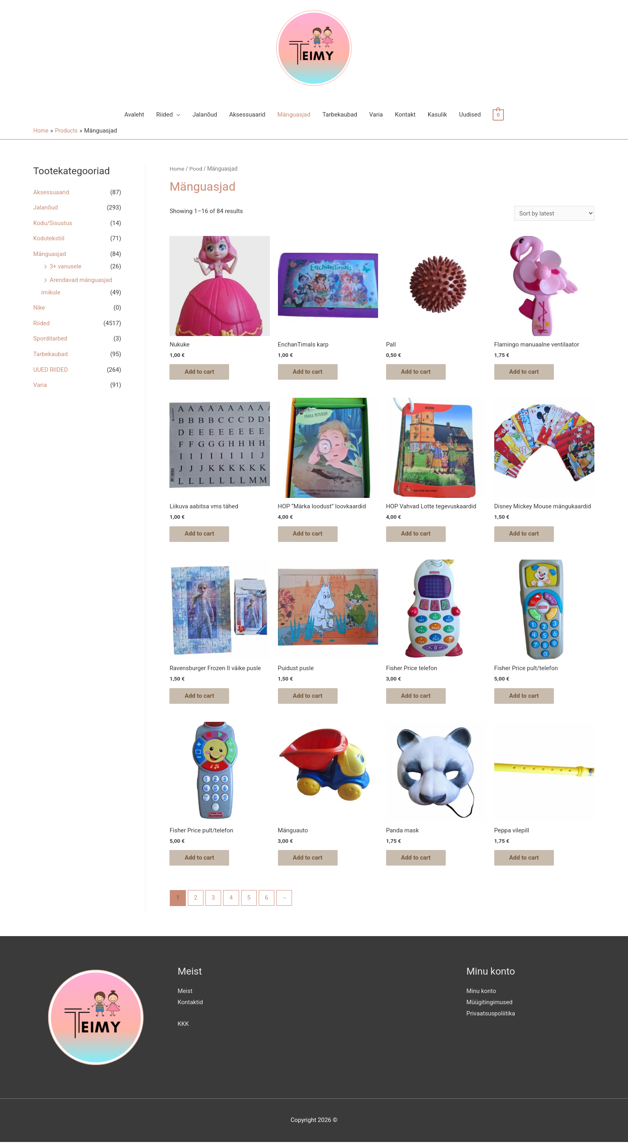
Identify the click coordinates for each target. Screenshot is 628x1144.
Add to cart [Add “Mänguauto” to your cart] (309, 859)
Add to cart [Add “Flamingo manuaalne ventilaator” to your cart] (525, 372)
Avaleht (134, 114)
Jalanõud (204, 114)
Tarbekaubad (339, 114)
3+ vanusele (66, 264)
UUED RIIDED (50, 365)
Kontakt (405, 114)
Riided (164, 114)
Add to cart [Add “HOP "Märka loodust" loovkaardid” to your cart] (309, 534)
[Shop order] (554, 213)
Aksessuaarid (247, 114)
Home (176, 168)
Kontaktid (190, 1004)
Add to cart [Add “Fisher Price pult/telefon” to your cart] (525, 697)
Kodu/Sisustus (52, 222)
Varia (376, 114)
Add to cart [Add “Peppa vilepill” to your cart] (525, 859)
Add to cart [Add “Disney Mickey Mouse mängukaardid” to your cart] (525, 534)
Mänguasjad (294, 114)
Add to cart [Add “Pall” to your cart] (417, 372)
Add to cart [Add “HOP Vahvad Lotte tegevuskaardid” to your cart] (417, 534)
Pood (195, 168)
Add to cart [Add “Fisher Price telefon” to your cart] (417, 697)
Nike (39, 305)
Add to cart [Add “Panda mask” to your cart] (417, 859)
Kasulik (437, 114)
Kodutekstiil (49, 237)
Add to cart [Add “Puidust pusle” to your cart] (309, 697)
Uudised (470, 114)
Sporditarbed (50, 335)
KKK (183, 1025)
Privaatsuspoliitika (491, 1015)
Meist (185, 993)
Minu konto (482, 993)
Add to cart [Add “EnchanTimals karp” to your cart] (309, 372)
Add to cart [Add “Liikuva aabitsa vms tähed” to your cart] (200, 534)
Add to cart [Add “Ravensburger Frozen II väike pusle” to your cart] (200, 697)
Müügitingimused (490, 1004)
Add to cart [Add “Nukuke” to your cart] (200, 372)
